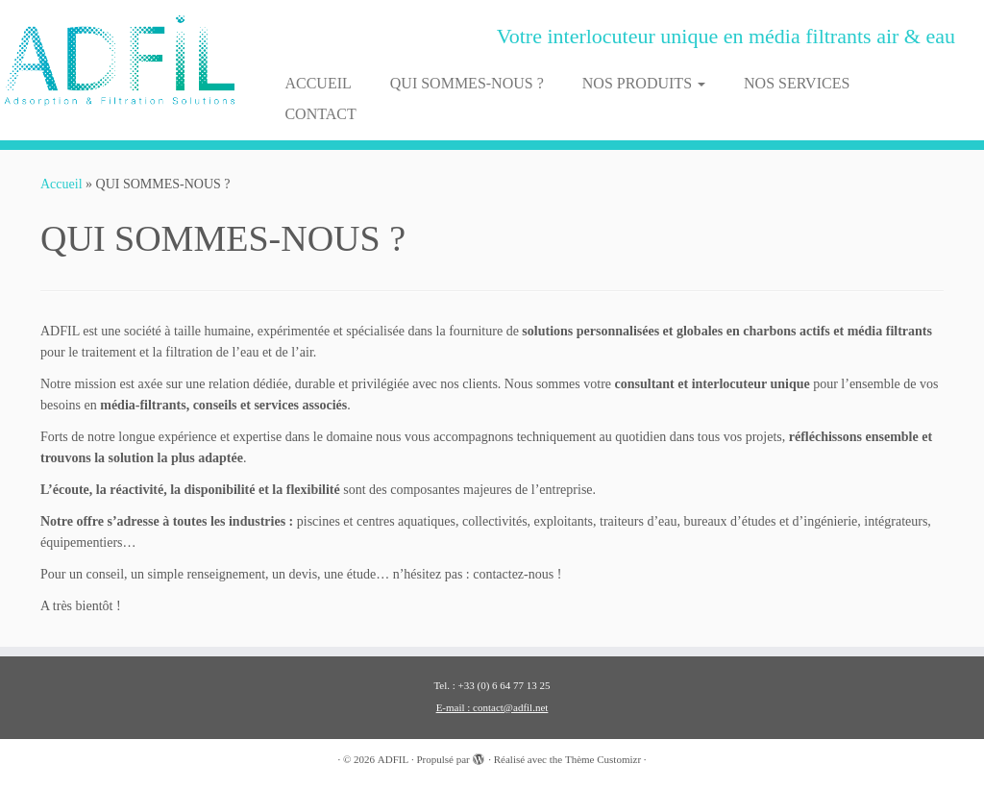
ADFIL (393, 759)
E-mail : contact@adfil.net (492, 707)
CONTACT (320, 114)
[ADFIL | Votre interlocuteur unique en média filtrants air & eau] (115, 61)
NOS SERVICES (796, 83)
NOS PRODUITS (643, 83)
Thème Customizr (603, 759)
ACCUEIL (317, 83)
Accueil (61, 184)
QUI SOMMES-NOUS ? (467, 83)
